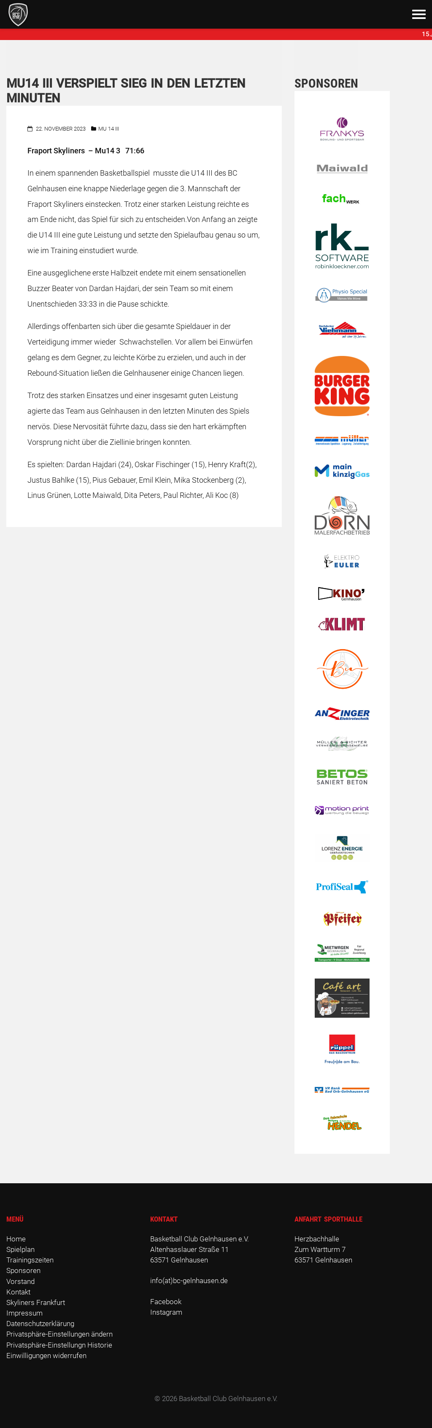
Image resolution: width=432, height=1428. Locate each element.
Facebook (165, 1301)
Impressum (24, 1313)
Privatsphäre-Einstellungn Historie (59, 1345)
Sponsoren (23, 1270)
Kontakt (18, 1292)
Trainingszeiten (30, 1260)
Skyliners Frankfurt (35, 1302)
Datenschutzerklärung (40, 1323)
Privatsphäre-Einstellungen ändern (59, 1334)
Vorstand (20, 1281)
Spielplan (20, 1249)
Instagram (166, 1312)
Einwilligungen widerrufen (46, 1355)
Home (16, 1239)
